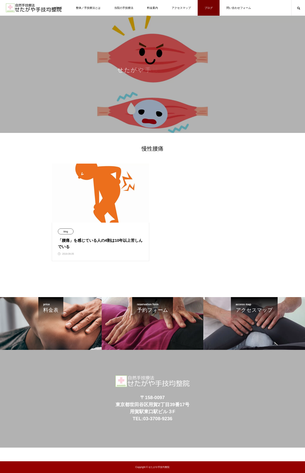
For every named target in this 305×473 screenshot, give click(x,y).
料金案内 (152, 7)
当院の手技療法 (123, 7)
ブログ (209, 7)
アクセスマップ (181, 7)
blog (66, 231)
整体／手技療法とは (88, 7)
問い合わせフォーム (238, 7)
